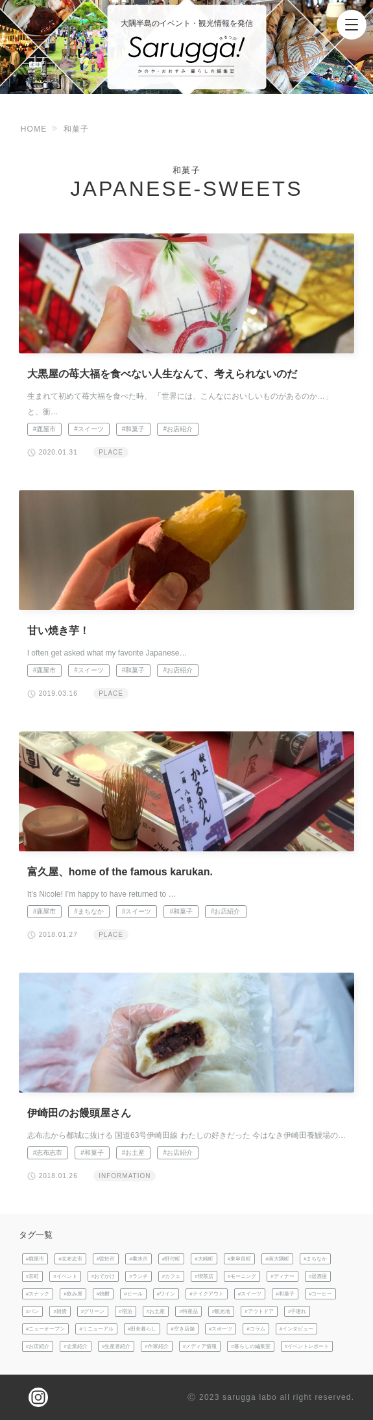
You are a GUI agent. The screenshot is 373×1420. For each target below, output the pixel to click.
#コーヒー (321, 1294)
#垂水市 (138, 1259)
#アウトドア (259, 1311)
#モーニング (242, 1276)
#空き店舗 (183, 1329)
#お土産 (133, 1152)
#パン (33, 1311)
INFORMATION (124, 1175)
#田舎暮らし (142, 1329)
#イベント (65, 1276)
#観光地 (221, 1311)
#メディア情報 (200, 1346)
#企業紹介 (76, 1346)
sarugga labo (250, 1397)
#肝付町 (171, 1259)
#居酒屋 (318, 1276)
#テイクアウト (206, 1294)
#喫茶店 (204, 1276)
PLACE (111, 452)
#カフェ (171, 1276)
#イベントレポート (307, 1346)
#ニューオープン (46, 1329)
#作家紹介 (157, 1346)
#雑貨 (60, 1311)
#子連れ (297, 1311)
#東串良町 (240, 1259)
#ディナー (283, 1276)
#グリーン (93, 1311)
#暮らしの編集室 (251, 1346)
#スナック (38, 1294)
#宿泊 (125, 1311)
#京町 (33, 1276)
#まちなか (89, 911)
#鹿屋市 (44, 428)
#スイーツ (89, 428)
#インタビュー (297, 1329)
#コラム (256, 1329)
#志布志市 (48, 1152)
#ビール (133, 1294)
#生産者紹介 (116, 1346)
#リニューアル (96, 1329)
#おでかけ (103, 1276)
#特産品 (188, 1311)
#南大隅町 (277, 1259)
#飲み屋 (73, 1294)
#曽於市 (106, 1259)
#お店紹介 (178, 428)
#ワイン (166, 1294)
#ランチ (138, 1276)
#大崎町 (204, 1259)
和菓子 (77, 129)
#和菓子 (133, 428)
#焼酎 (103, 1294)
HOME (34, 129)
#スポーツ (221, 1329)
